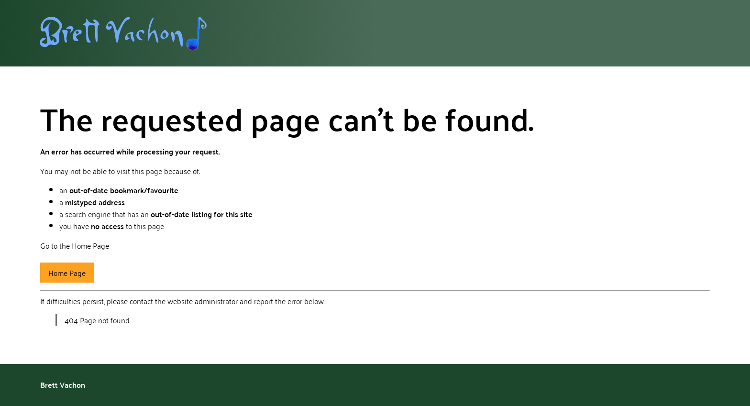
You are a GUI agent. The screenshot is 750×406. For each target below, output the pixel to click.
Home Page (67, 272)
